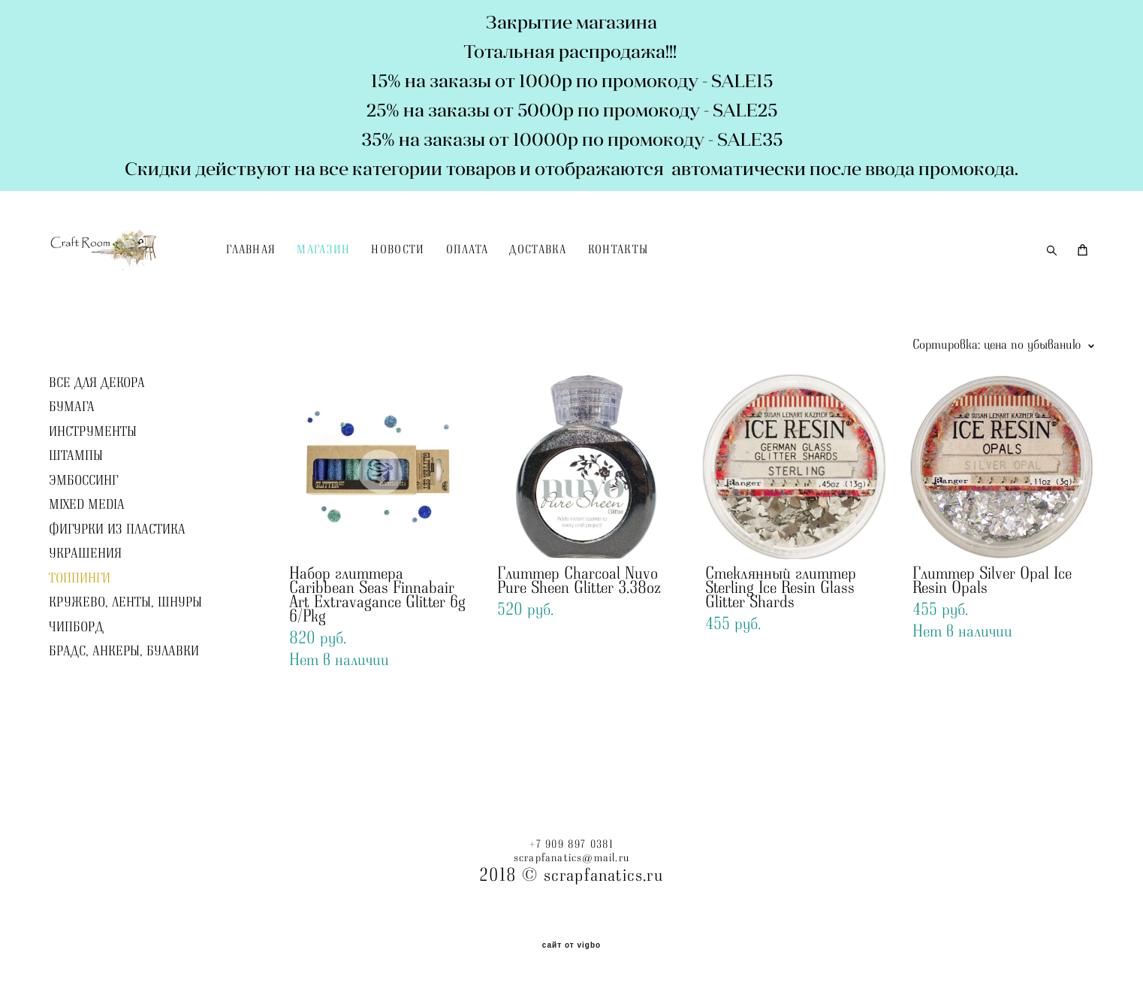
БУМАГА (72, 446)
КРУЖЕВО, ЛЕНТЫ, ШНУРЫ (125, 642)
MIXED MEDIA (87, 544)
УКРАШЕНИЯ (85, 593)
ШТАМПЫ (76, 495)
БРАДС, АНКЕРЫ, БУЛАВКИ (124, 691)
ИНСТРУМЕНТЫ (93, 470)
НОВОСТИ (446, 270)
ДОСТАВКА (586, 270)
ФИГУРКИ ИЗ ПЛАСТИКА (117, 568)
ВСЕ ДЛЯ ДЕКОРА (97, 422)
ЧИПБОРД (76, 666)
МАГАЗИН (372, 270)
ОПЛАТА (515, 270)
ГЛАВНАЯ (299, 270)
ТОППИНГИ (79, 617)
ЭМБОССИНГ (83, 519)
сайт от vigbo (571, 945)
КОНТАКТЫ (666, 270)
